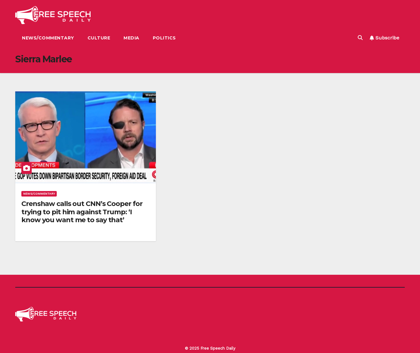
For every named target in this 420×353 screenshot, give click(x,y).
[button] (360, 38)
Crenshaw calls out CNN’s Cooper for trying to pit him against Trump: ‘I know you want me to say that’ (81, 212)
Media (131, 38)
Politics (164, 38)
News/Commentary (48, 38)
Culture (99, 38)
